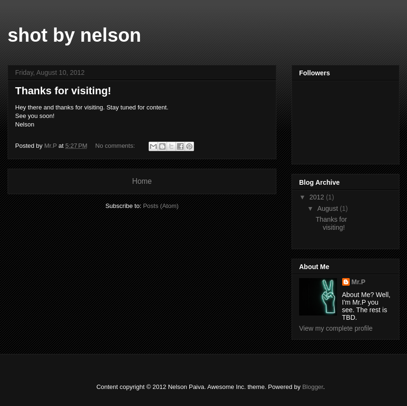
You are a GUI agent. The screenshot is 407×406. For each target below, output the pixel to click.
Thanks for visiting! (63, 91)
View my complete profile (335, 328)
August (328, 208)
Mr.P (359, 282)
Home (142, 181)
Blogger (312, 386)
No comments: (115, 145)
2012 (318, 197)
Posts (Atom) (160, 205)
